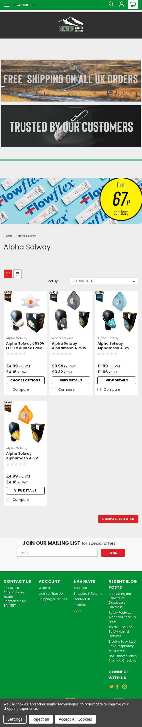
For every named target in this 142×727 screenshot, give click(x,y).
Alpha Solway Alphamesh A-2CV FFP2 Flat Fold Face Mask (70, 346)
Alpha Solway (26, 236)
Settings (15, 719)
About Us (80, 591)
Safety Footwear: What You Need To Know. (122, 620)
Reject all (41, 719)
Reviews (80, 608)
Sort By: (52, 281)
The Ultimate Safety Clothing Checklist (122, 661)
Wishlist (44, 591)
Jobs (77, 614)
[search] (110, 5)
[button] (71, 81)
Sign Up (57, 597)
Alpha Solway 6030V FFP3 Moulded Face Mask (25, 346)
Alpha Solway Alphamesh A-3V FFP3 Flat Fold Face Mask (24, 460)
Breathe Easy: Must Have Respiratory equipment (122, 649)
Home (8, 236)
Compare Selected (118, 522)
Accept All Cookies (75, 719)
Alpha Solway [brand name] (16, 338)
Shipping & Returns (53, 602)
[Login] (121, 5)
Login (43, 597)
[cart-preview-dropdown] (132, 4)
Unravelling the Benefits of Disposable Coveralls (119, 603)
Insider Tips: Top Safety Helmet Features (120, 634)
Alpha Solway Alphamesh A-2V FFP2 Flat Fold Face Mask (115, 346)
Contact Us (82, 602)
